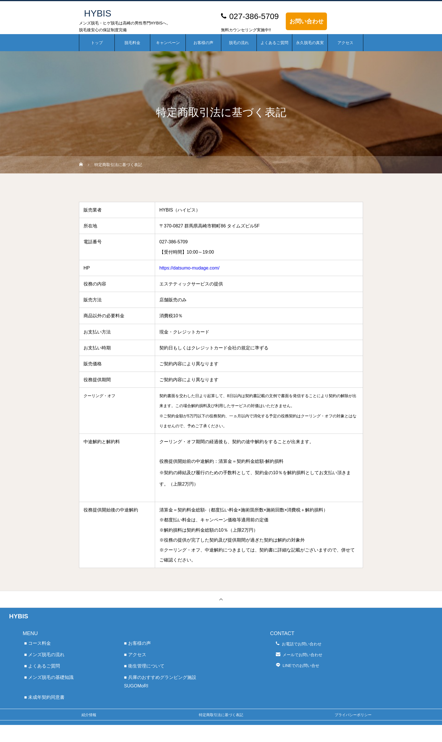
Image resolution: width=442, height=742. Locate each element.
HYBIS (18, 616)
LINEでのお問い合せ (301, 665)
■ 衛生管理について (144, 666)
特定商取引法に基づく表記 (221, 715)
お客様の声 (203, 42)
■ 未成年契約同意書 (44, 697)
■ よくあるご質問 (42, 666)
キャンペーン (168, 42)
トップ (97, 42)
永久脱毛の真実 (310, 42)
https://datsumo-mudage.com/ (189, 268)
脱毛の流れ (239, 42)
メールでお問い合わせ (302, 654)
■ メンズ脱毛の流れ (44, 654)
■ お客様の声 (137, 643)
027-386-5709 (254, 16)
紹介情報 (89, 715)
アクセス (345, 42)
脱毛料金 (132, 42)
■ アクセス (135, 654)
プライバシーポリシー (353, 715)
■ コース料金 (37, 643)
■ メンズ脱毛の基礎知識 (49, 677)
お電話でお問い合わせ (302, 644)
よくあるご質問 (274, 42)
